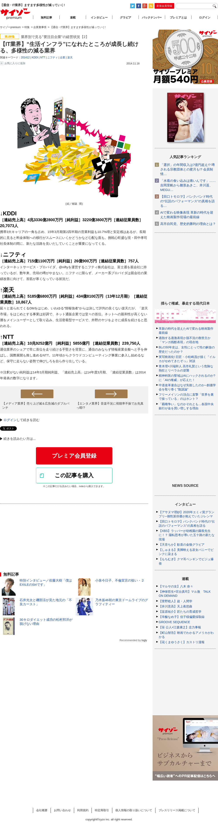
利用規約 (83, 810)
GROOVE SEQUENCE (174, 622)
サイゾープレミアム (15, 14)
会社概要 (42, 810)
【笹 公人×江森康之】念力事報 (180, 627)
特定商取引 (102, 810)
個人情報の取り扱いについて (133, 810)
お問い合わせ (62, 810)
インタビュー (99, 17)
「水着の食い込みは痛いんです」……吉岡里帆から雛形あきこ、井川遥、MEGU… (188, 185)
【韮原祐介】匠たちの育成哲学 (180, 611)
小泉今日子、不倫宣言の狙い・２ (119, 580)
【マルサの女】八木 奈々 (176, 586)
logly (144, 640)
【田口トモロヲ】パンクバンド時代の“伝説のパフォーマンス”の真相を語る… (187, 201)
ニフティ (52, 57)
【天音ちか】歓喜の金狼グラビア (181, 544)
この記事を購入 (74, 475)
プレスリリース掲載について (176, 810)
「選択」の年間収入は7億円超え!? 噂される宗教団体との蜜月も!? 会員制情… (187, 169)
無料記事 (46, 17)
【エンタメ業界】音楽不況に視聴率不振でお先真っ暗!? (109, 405)
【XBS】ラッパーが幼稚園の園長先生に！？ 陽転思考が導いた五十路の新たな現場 (187, 535)
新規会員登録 (164, 5)
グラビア (125, 17)
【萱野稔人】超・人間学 (175, 601)
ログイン (10, 420)
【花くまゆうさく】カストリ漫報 (181, 642)
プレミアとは (178, 17)
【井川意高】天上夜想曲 (175, 606)
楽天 (70, 57)
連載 (73, 17)
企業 (62, 57)
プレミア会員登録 (74, 456)
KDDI (35, 57)
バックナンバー (152, 17)
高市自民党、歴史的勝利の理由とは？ (188, 224)
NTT (42, 57)
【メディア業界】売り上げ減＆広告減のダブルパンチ (35, 405)
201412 (25, 57)
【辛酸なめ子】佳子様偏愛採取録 (181, 617)
